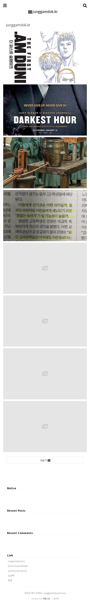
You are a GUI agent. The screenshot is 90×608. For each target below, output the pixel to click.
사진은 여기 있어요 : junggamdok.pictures (45, 593)
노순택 (11, 575)
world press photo (17, 570)
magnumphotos (16, 561)
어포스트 (46, 598)
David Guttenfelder (18, 566)
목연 (10, 580)
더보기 (45, 460)
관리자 (56, 598)
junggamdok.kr (45, 11)
